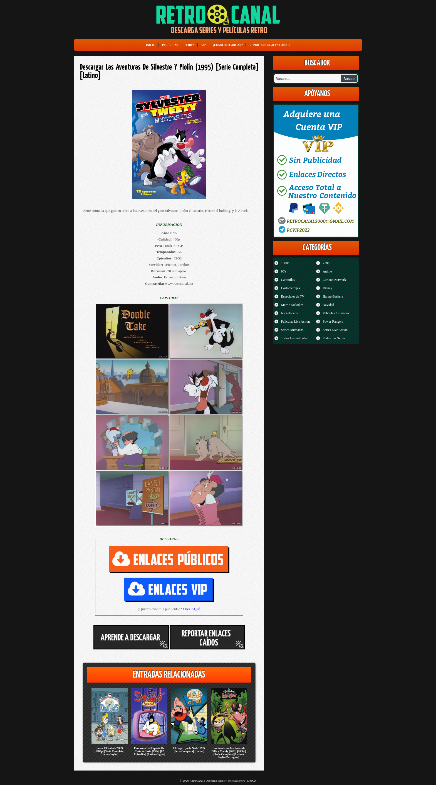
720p (326, 263)
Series (190, 44)
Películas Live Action (295, 321)
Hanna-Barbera (333, 296)
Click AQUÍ (191, 609)
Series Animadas (292, 330)
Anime (327, 271)
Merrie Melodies (292, 305)
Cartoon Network (334, 280)
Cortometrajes (290, 288)
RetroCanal (197, 780)
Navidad (328, 305)
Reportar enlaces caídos (269, 44)
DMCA (251, 780)
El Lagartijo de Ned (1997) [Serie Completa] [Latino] (189, 750)
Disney (327, 288)
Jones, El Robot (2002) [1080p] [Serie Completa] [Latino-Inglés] (109, 751)
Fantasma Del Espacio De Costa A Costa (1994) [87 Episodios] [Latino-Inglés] (149, 751)
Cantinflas (288, 280)
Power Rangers (333, 321)
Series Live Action (335, 330)
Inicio (150, 44)
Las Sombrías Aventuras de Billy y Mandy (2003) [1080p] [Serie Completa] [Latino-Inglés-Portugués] (228, 753)
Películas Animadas (336, 313)
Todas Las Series (334, 338)
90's (283, 271)
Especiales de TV (292, 296)
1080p (285, 263)
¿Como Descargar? (228, 44)
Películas (170, 44)
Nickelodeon (289, 313)
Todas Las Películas (294, 338)
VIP (203, 44)
